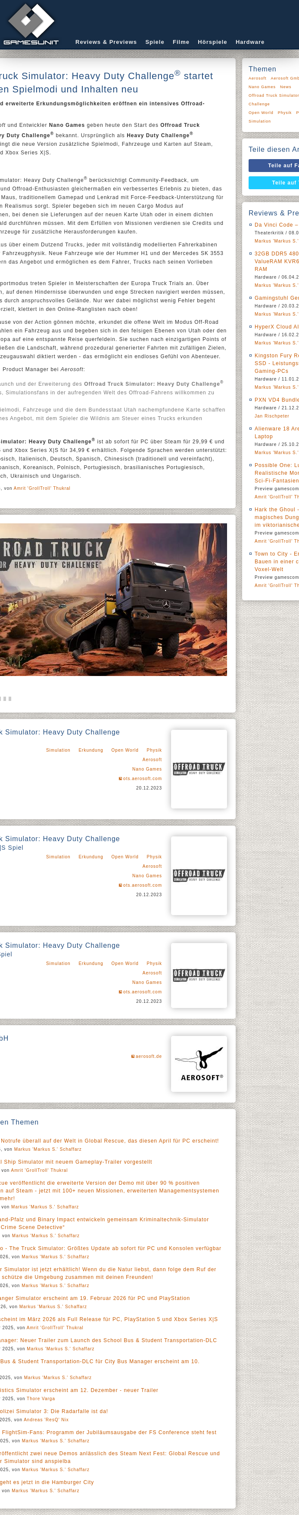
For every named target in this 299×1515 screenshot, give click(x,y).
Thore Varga (41, 1398)
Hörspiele (212, 42)
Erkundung (90, 750)
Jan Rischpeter (272, 416)
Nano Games (147, 769)
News (286, 87)
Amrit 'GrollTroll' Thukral (42, 488)
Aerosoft (152, 759)
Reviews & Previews (106, 42)
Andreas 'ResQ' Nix (46, 1419)
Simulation (58, 750)
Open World (125, 750)
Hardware (250, 42)
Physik (154, 750)
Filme (181, 42)
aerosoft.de (149, 1056)
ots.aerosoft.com (142, 778)
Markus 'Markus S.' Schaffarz (48, 1149)
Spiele (154, 42)
